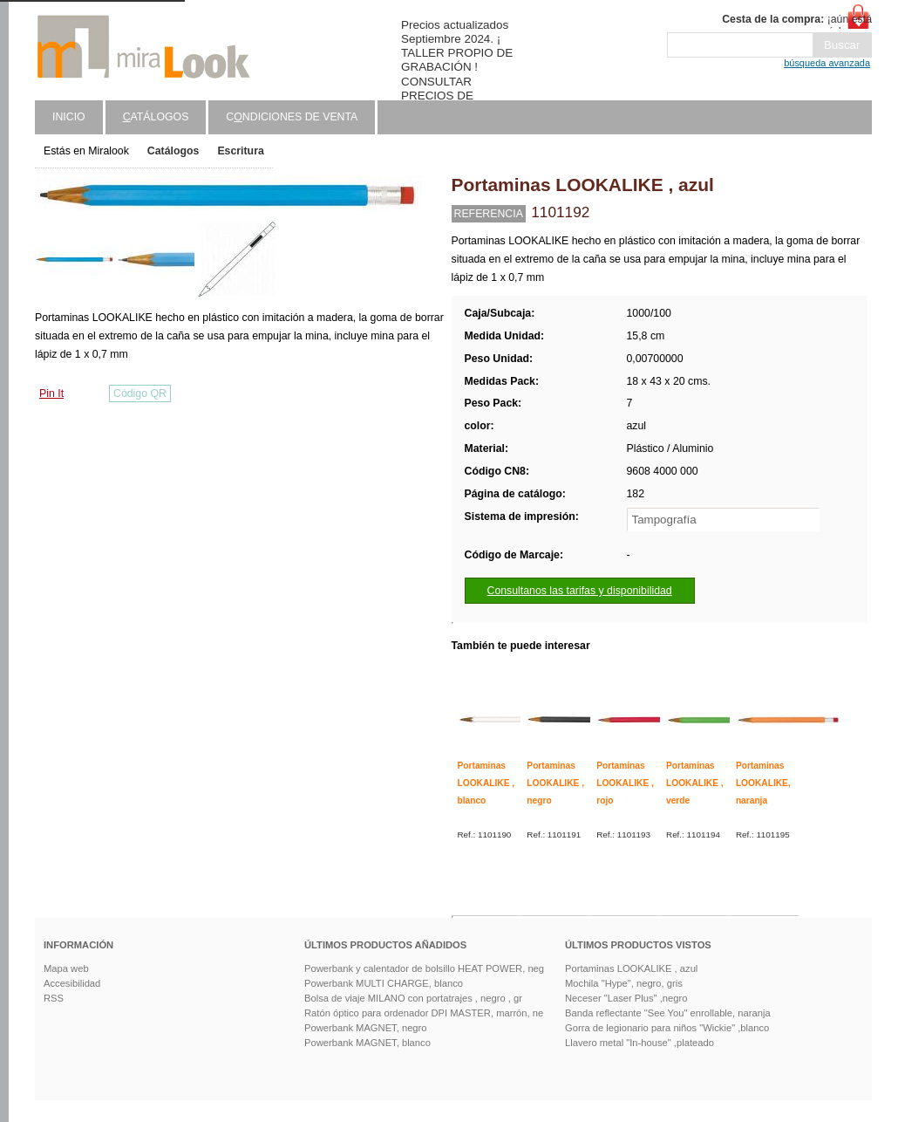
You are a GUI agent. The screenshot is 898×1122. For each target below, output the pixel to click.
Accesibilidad (72, 983)
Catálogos (173, 151)
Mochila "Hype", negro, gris (624, 983)
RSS (54, 998)
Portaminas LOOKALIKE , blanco (486, 782)
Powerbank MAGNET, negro (365, 1028)
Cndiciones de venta (291, 117)
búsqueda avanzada (827, 63)
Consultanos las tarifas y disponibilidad (579, 591)
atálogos (156, 117)
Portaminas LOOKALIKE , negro (555, 782)
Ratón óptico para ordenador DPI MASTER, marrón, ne (423, 1013)
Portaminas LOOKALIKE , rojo (625, 782)
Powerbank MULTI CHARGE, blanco (383, 983)
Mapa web (66, 968)
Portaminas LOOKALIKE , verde (695, 782)
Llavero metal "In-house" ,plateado (639, 1042)
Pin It (51, 393)
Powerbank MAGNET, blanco (367, 1042)
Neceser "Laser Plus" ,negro (626, 998)
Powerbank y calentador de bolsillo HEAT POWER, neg (424, 968)
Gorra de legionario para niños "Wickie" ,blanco (667, 1028)
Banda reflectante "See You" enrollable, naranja (668, 1013)
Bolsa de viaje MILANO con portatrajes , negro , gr (413, 998)
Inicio (68, 117)
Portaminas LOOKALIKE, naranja (763, 782)
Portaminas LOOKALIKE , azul (631, 968)
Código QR (140, 393)
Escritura (240, 151)
